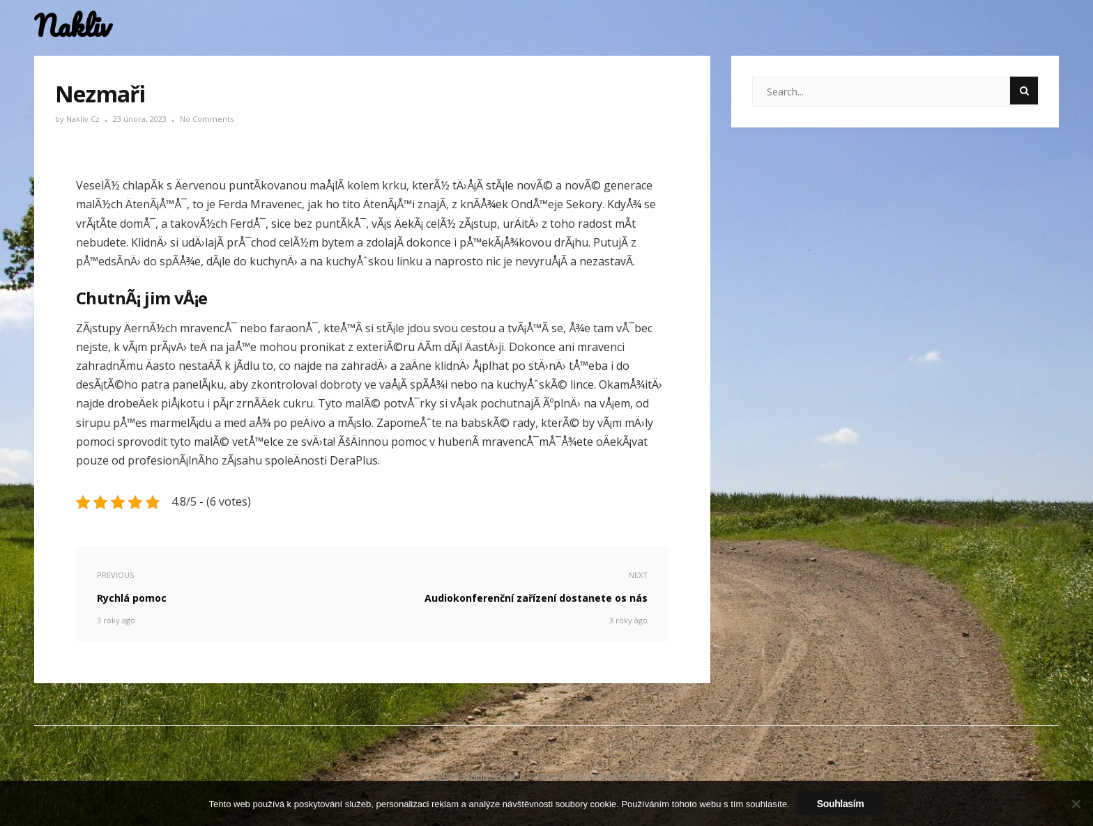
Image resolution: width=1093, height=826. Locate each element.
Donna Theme (528, 776)
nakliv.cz (84, 119)
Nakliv (72, 26)
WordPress (643, 776)
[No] (1076, 804)
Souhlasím (840, 803)
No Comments (207, 119)
